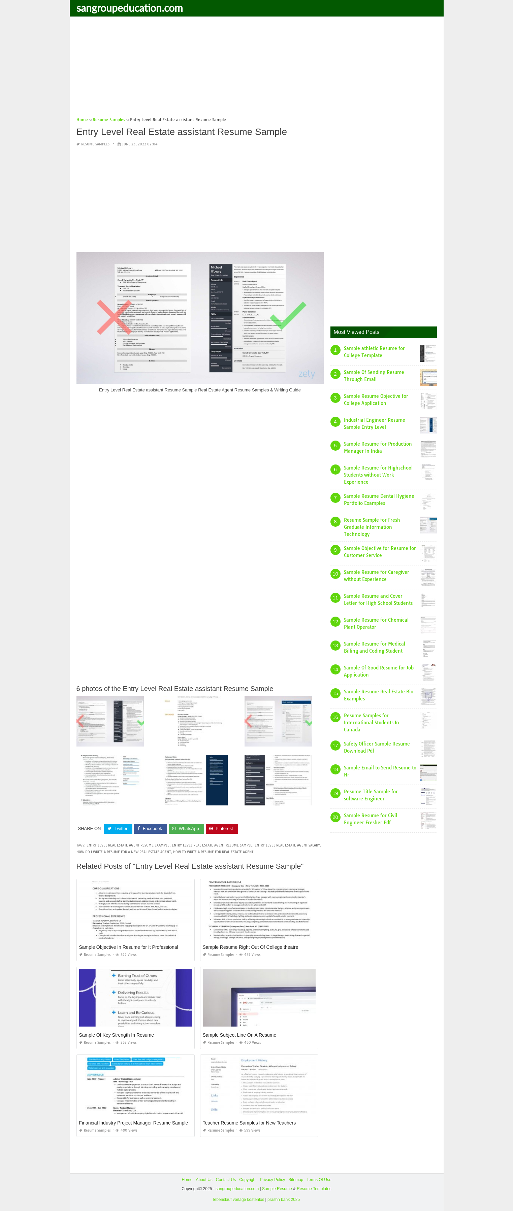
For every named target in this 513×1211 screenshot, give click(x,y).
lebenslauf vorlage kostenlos (238, 1199)
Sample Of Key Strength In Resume (116, 1034)
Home (187, 1179)
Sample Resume (277, 1188)
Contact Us (226, 1179)
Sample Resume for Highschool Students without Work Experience (378, 475)
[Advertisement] (256, 69)
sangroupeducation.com (129, 8)
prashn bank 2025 (283, 1199)
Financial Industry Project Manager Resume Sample (133, 1122)
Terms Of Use (319, 1179)
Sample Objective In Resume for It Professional (128, 946)
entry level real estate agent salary (287, 845)
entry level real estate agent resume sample (212, 845)
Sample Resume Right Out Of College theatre (250, 946)
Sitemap (295, 1179)
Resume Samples (95, 144)
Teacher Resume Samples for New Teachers (249, 1122)
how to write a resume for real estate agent (213, 852)
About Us (204, 1179)
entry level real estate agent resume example (128, 845)
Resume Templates (314, 1188)
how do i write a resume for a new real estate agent (123, 852)
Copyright (247, 1179)
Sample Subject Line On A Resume (240, 1034)
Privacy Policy (272, 1179)
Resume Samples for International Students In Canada (371, 723)
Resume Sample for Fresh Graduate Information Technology (372, 527)
